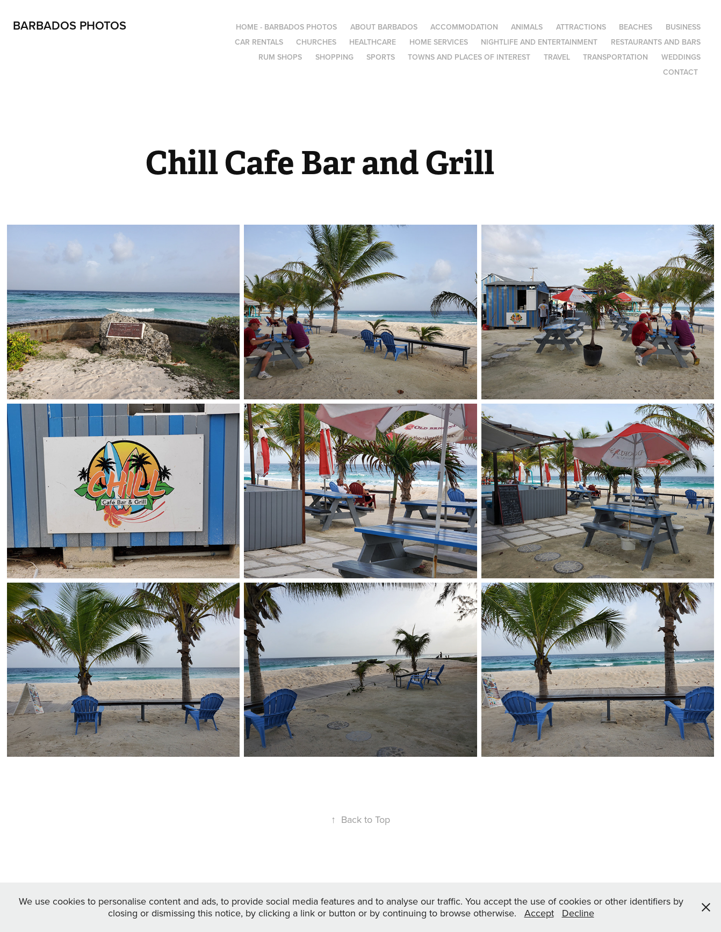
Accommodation (464, 26)
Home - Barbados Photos (286, 26)
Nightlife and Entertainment (539, 42)
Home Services (438, 42)
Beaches (635, 26)
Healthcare (372, 42)
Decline (578, 913)
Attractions (581, 26)
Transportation (615, 57)
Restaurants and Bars (656, 42)
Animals (527, 26)
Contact (680, 72)
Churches (316, 42)
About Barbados (383, 26)
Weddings (681, 57)
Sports (380, 57)
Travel (557, 57)
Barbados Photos (69, 25)
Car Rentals (259, 42)
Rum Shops (280, 57)
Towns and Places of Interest (469, 57)
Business (683, 26)
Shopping (334, 57)
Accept (539, 913)
